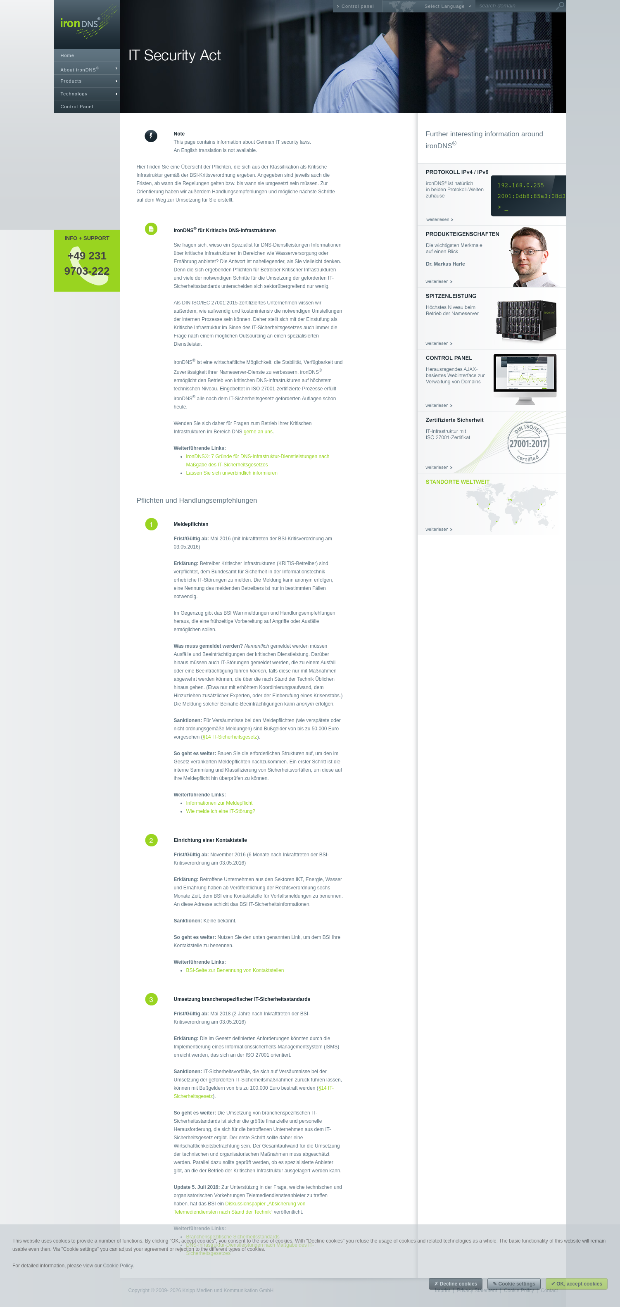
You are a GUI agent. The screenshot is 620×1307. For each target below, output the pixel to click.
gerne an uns (258, 432)
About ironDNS (80, 69)
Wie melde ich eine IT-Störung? (220, 811)
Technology (74, 93)
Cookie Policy (118, 1266)
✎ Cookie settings (514, 1284)
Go (560, 6)
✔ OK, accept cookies (576, 1284)
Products (71, 80)
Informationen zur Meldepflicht (219, 803)
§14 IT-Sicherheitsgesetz (230, 737)
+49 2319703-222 (87, 263)
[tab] (87, 68)
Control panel (358, 6)
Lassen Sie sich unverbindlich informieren (232, 473)
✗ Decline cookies (455, 1284)
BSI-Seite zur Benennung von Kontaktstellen (235, 970)
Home (67, 55)
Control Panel (77, 106)
